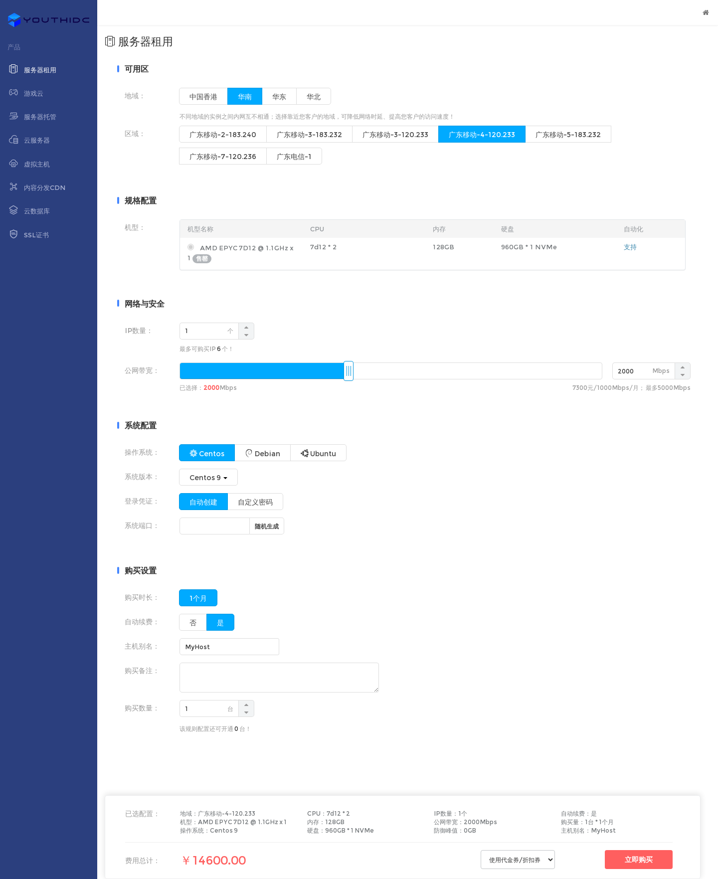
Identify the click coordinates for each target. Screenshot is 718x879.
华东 (279, 96)
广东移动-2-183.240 (222, 134)
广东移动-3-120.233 (395, 134)
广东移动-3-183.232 (309, 134)
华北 (314, 96)
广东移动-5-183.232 (568, 134)
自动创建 (203, 502)
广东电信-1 (294, 156)
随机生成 (267, 526)
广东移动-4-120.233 (482, 134)
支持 (630, 247)
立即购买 (639, 859)
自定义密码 (255, 502)
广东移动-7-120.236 (222, 156)
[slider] (349, 371)
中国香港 (203, 96)
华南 (245, 96)
